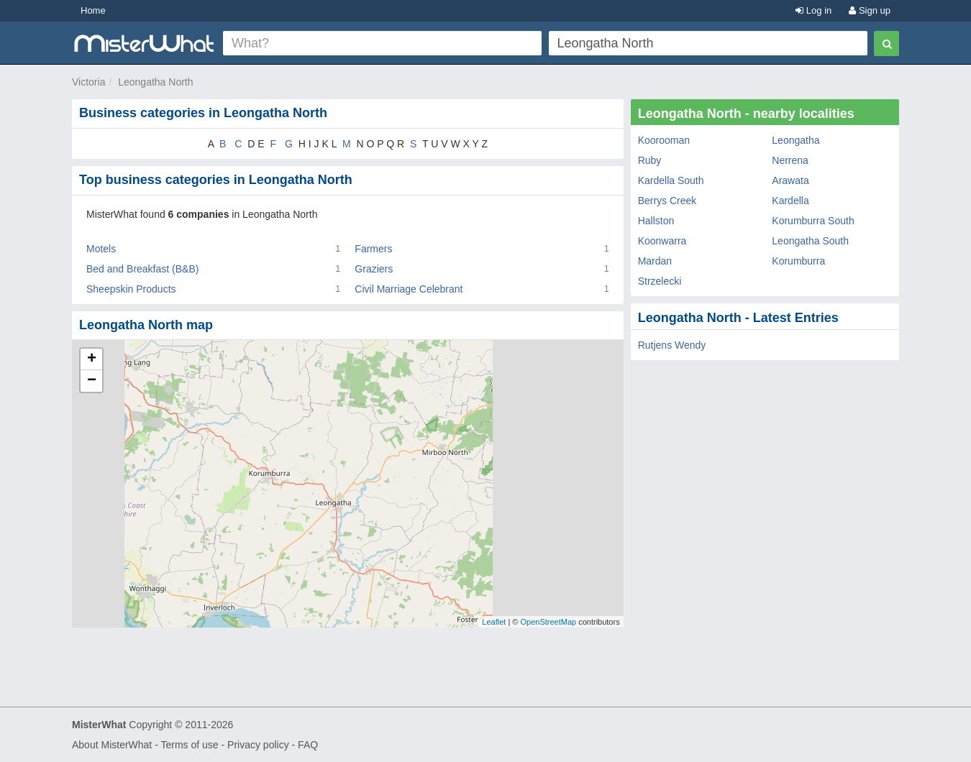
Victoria (88, 82)
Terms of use (189, 744)
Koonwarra (662, 241)
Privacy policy (258, 744)
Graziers (374, 269)
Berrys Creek (667, 200)
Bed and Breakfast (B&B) (142, 269)
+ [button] (91, 359)
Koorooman (664, 140)
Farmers (373, 248)
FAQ (308, 744)
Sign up (869, 10)
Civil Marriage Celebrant (408, 289)
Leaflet (494, 622)
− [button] (91, 381)
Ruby (650, 160)
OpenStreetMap (548, 622)
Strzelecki (660, 281)
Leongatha (795, 140)
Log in (813, 10)
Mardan (655, 261)
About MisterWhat (112, 744)
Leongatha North (155, 82)
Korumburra (798, 261)
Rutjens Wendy (672, 345)
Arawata (790, 180)
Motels (101, 248)
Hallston (656, 220)
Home (93, 10)
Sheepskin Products (131, 289)
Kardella (790, 200)
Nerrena (790, 160)
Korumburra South (813, 220)
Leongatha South (810, 241)
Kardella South (671, 180)
